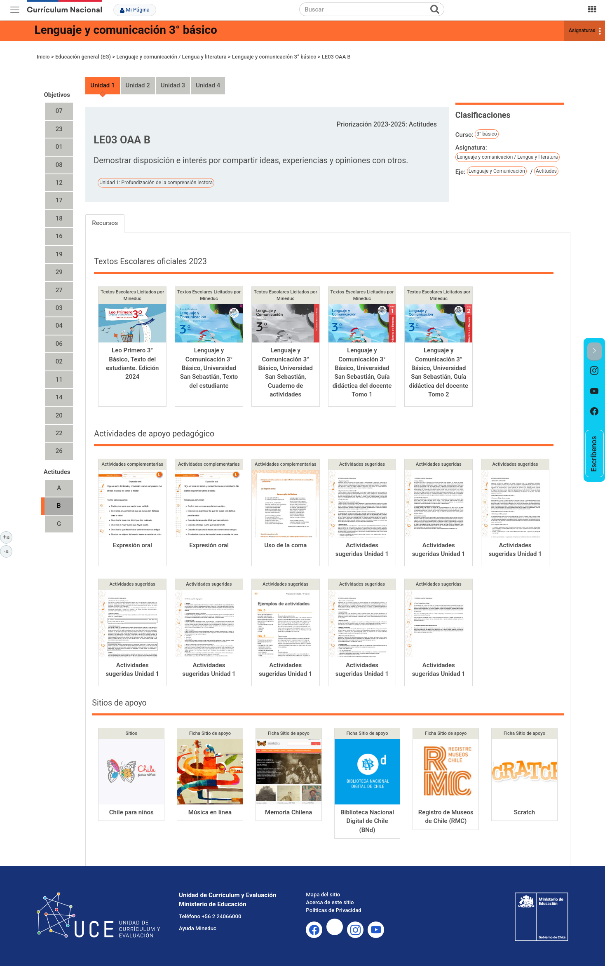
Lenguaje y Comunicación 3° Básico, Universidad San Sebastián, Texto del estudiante (209, 368)
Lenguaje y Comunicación (497, 171)
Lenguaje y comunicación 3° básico (125, 30)
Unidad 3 (173, 85)
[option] (594, 371)
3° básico (486, 134)
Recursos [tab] (105, 223)
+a (7, 536)
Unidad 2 (138, 85)
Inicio (43, 57)
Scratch (524, 812)
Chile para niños (131, 812)
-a (8, 550)
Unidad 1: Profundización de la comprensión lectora (156, 182)
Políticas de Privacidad (333, 910)
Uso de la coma (285, 545)
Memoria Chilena (288, 812)
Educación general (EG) (83, 57)
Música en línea (210, 812)
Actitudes (546, 171)
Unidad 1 (102, 85)
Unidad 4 (208, 85)
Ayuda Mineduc (197, 928)
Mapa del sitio (323, 894)
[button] (594, 351)
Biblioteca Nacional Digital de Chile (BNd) (367, 821)
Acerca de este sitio (330, 902)
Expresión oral (132, 545)
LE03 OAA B (336, 57)
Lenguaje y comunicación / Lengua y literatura (171, 57)
